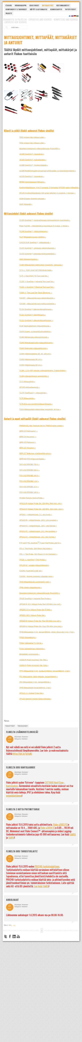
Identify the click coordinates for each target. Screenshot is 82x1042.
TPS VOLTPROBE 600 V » (29, 470)
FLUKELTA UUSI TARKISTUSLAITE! (22, 851)
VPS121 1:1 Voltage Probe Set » (31, 693)
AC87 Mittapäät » (25, 204)
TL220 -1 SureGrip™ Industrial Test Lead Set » (36, 282)
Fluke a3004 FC (48, 828)
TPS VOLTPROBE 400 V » (29, 476)
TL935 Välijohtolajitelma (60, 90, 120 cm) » (35, 354)
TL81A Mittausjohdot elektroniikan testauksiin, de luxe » (40, 409)
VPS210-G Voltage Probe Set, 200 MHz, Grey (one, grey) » (41, 509)
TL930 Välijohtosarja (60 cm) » (30, 365)
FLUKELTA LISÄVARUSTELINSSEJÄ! (22, 732)
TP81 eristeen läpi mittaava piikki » (32, 143)
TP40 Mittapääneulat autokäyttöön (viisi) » (35, 582)
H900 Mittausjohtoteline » (28, 259)
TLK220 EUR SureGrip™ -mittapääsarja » (35, 243)
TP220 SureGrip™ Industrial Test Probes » (35, 599)
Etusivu (8, 5)
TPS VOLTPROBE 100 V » (29, 492)
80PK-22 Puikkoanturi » (28, 431)
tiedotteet (10, 726)
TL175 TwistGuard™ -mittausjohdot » (33, 393)
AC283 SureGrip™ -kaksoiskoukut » (32, 160)
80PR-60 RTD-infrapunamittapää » (32, 459)
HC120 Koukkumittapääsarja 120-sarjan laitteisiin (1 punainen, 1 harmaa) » (47, 193)
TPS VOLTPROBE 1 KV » (29, 481)
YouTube (18, 936)
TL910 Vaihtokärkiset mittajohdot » (32, 649)
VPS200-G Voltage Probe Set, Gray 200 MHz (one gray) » (41, 626)
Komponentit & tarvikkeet (16, 9)
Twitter (5, 936)
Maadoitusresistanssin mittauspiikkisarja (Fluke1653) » (39, 149)
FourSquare (22, 936)
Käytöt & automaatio (38, 9)
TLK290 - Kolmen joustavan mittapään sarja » (36, 576)
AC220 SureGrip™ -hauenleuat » (31, 176)
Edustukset (34, 5)
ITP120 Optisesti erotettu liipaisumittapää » (35, 699)
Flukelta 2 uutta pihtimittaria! (23, 809)
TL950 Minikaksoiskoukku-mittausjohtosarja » (36, 343)
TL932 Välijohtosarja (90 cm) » (30, 359)
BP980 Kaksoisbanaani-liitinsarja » (32, 182)
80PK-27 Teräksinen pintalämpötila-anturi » (35, 453)
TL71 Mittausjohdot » (27, 382)
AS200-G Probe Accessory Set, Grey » (33, 665)
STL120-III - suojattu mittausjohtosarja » (34, 565)
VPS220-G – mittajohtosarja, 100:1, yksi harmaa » (38, 526)
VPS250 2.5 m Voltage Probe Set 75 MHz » (35, 610)
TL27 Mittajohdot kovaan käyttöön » (32, 237)
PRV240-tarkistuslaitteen (47, 866)
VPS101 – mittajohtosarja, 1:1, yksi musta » (35, 515)
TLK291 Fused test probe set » (30, 571)
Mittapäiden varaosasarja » (29, 654)
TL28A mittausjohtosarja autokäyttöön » (34, 376)
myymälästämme (14, 795)
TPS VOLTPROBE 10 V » (29, 487)
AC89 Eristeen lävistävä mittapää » (32, 199)
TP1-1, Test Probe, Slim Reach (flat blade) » (35, 549)
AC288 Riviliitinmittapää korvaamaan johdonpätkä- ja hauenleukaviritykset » (47, 171)
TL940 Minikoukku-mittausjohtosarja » (33, 348)
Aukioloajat (12, 899)
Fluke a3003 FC (60, 824)
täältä (73, 834)
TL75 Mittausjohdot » (27, 398)
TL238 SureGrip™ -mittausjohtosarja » (33, 231)
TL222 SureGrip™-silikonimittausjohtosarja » (36, 321)
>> (14, 925)
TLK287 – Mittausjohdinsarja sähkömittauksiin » (37, 298)
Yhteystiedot (70, 9)
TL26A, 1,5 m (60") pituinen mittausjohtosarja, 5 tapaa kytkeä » (42, 371)
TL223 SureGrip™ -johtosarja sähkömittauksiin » (37, 248)
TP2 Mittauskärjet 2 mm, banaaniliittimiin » (35, 682)
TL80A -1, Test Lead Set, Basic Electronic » (35, 293)
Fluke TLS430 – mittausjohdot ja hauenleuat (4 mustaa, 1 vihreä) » (44, 226)
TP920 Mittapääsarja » (27, 638)
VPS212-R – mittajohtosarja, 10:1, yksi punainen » (38, 531)
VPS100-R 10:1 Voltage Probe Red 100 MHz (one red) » (40, 604)
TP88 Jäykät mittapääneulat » (30, 588)
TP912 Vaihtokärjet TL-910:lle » (31, 643)
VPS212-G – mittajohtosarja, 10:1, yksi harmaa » (37, 537)
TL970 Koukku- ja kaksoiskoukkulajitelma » (35, 332)
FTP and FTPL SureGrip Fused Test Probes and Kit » (40, 543)
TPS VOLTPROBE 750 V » (29, 465)
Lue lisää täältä (41, 886)
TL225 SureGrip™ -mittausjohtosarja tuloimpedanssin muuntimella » (44, 220)
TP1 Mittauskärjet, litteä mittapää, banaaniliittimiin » (38, 677)
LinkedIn (14, 936)
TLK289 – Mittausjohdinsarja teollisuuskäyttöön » (37, 304)
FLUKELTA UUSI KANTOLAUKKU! (20, 767)
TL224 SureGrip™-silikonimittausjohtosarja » (36, 309)
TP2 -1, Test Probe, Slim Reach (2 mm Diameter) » (38, 554)
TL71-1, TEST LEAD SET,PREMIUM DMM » (36, 270)
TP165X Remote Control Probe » (31, 498)
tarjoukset (23, 726)
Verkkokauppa (20, 5)
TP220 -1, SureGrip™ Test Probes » (32, 560)
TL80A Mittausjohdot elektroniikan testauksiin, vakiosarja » (41, 265)
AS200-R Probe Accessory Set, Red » (33, 660)
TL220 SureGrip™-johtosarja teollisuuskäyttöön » (37, 254)
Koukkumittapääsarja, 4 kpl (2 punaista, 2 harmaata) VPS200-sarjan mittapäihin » (49, 188)
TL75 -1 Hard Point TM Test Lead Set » (33, 276)
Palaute (9, 13)
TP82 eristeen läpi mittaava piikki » (32, 137)
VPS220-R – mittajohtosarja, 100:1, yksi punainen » (38, 520)
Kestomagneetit (62, 5)
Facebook (10, 936)
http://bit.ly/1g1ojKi (22, 753)
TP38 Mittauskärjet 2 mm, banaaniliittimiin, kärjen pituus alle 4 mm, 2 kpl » (46, 632)
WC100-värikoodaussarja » (29, 387)
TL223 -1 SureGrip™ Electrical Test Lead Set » (36, 287)
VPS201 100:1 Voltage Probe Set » (32, 615)
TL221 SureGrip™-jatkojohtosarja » (32, 315)
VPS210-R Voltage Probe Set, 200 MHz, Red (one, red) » (40, 503)
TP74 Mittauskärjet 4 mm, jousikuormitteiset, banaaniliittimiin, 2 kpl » (44, 671)
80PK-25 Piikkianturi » (27, 442)
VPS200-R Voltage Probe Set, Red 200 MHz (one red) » (40, 621)
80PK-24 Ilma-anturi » (27, 437)
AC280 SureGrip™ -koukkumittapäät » (33, 165)
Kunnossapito (56, 9)
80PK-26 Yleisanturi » (27, 448)
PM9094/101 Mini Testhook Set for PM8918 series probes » (41, 426)
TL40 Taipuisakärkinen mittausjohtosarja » (35, 326)
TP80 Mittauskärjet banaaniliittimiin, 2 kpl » (35, 688)
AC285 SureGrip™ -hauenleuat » (31, 154)
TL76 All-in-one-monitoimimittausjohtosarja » (36, 404)
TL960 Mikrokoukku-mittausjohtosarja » (34, 337)
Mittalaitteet (47, 5)
